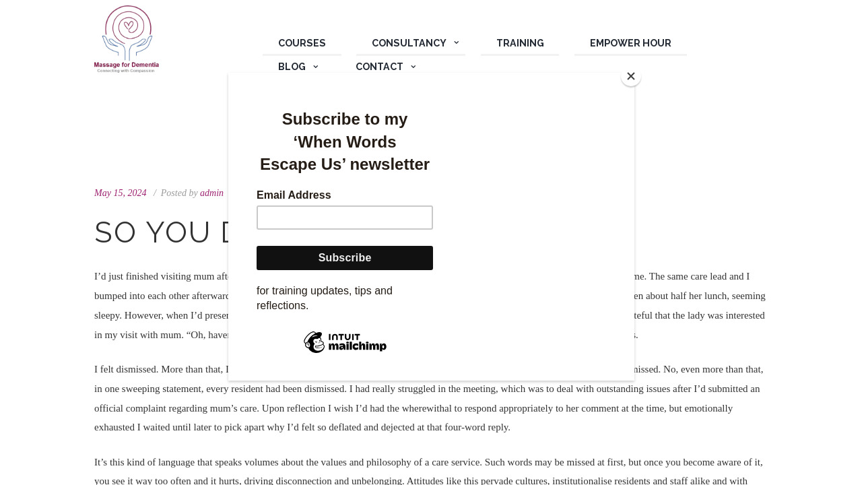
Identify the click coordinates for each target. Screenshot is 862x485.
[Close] (631, 76)
